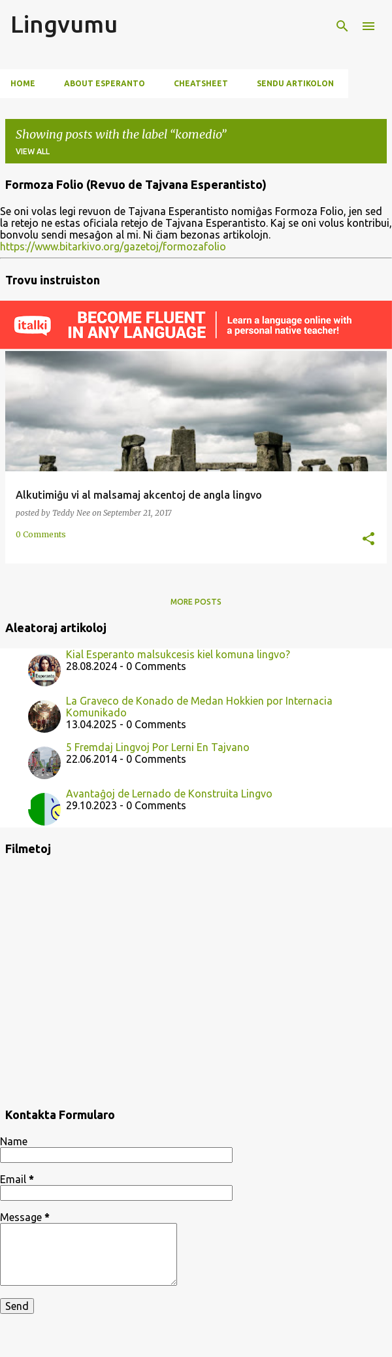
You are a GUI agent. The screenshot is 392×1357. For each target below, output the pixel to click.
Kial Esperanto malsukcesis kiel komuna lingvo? (178, 654)
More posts (196, 601)
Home (22, 83)
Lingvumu (64, 23)
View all (33, 151)
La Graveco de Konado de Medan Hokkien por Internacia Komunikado (199, 706)
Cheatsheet (201, 83)
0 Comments (41, 534)
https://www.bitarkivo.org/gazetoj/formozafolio (113, 246)
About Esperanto (104, 83)
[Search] (342, 26)
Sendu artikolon (295, 83)
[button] (368, 539)
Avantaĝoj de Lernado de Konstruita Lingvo (169, 793)
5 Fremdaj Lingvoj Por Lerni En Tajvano (158, 747)
